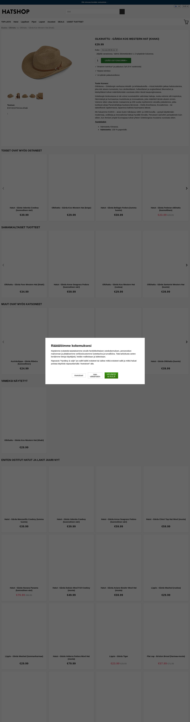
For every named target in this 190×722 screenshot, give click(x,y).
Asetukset (78, 375)
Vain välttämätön (95, 375)
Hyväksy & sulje (111, 375)
